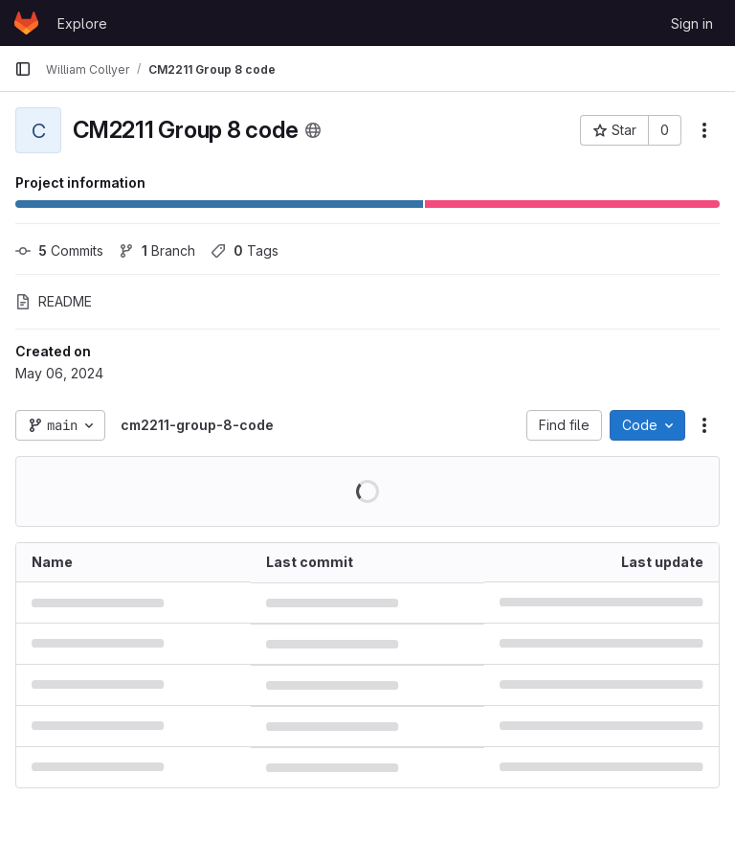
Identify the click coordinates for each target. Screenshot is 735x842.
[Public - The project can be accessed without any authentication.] (313, 130)
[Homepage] (26, 23)
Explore (82, 23)
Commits (59, 250)
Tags (244, 250)
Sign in (692, 23)
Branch (157, 250)
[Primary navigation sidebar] (23, 69)
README (53, 301)
